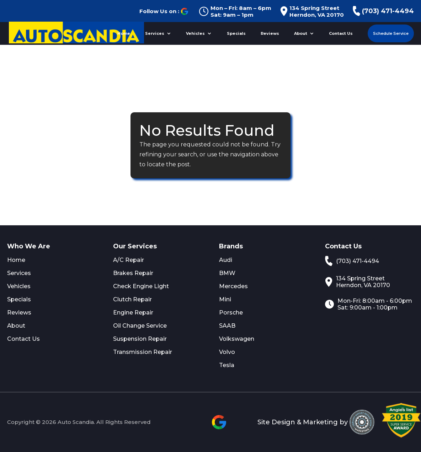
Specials (236, 33)
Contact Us (341, 33)
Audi (225, 260)
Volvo (227, 352)
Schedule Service (391, 33)
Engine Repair (133, 312)
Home (123, 33)
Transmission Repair (142, 352)
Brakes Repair (133, 273)
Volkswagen (236, 338)
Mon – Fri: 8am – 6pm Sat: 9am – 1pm (235, 11)
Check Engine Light (141, 286)
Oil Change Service (140, 325)
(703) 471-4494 (383, 11)
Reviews (270, 33)
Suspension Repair (140, 338)
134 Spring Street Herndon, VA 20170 (312, 11)
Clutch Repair (132, 299)
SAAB (227, 325)
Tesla (226, 365)
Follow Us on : (163, 11)
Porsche (231, 312)
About (300, 33)
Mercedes (233, 286)
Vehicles (195, 33)
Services (154, 33)
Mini (225, 299)
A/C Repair (128, 260)
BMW (227, 273)
